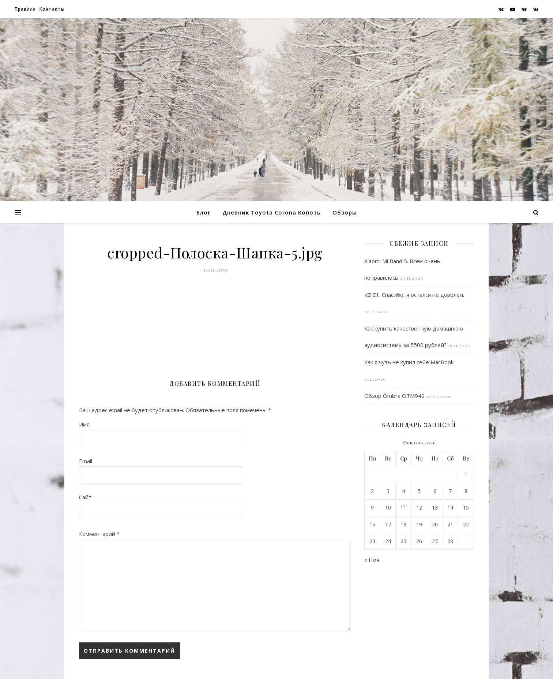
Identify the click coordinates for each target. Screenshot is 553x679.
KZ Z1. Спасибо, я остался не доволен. (414, 294)
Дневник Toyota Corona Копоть (271, 212)
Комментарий (99, 533)
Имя (84, 424)
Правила (25, 9)
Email (85, 461)
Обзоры (344, 212)
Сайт (85, 497)
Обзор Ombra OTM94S (394, 395)
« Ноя (371, 559)
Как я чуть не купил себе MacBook (409, 362)
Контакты (52, 9)
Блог (203, 212)
